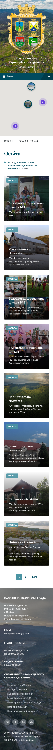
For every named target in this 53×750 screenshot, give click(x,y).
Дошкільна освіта (24, 162)
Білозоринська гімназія (20, 448)
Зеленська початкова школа (25, 350)
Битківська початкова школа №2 (26, 300)
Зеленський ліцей (23, 499)
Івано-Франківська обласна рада (24, 702)
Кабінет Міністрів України (20, 693)
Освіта (13, 180)
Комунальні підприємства (22, 165)
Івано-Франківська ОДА (19, 698)
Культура (13, 168)
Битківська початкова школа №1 (26, 205)
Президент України (17, 689)
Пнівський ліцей (22, 542)
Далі (34, 576)
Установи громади (29, 141)
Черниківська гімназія (19, 399)
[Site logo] (26, 53)
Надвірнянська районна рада (22, 711)
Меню (26, 76)
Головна (8, 141)
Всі (9, 162)
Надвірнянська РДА (17, 706)
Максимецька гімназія (19, 251)
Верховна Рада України (19, 685)
